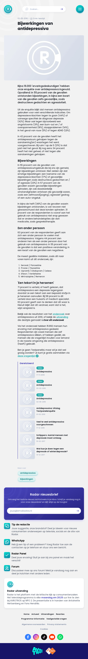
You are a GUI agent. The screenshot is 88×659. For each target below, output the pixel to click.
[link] (28, 473)
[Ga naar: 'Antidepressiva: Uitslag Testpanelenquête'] (45, 412)
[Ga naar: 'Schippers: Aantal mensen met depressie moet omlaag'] (45, 439)
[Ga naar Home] (8, 9)
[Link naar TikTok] (44, 637)
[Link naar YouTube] (52, 637)
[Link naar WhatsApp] (60, 637)
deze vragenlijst (26, 356)
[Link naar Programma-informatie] (32, 619)
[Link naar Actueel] (35, 614)
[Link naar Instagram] (36, 637)
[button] (61, 9)
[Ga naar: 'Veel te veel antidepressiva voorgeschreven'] (45, 426)
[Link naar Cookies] (44, 629)
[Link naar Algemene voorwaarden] (33, 624)
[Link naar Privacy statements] (56, 624)
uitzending (62, 317)
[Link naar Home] (26, 614)
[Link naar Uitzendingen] (47, 614)
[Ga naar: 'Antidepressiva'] (45, 372)
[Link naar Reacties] (60, 614)
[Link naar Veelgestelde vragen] (56, 619)
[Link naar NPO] (51, 651)
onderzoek (58, 314)
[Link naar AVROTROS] (37, 651)
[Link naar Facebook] (28, 637)
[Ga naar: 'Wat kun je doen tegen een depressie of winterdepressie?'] (45, 453)
